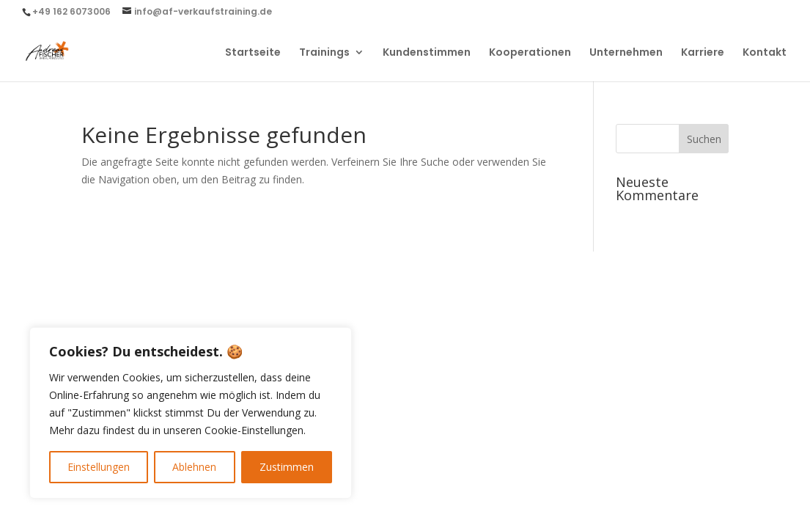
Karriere (702, 53)
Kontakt (765, 53)
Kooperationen (530, 53)
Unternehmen (626, 53)
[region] (190, 413)
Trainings (324, 53)
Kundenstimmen (427, 53)
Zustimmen (286, 467)
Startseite (253, 53)
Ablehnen (194, 467)
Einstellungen (98, 467)
